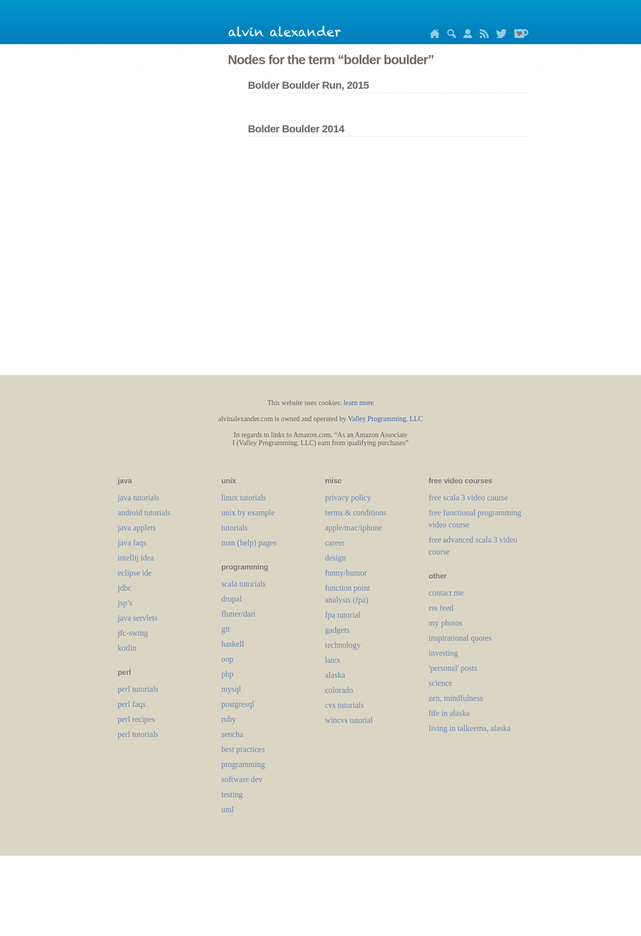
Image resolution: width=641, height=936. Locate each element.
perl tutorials (138, 689)
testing (232, 794)
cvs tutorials (344, 705)
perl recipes (136, 719)
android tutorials (144, 512)
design (335, 557)
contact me (446, 593)
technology (343, 645)
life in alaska (449, 713)
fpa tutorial (343, 615)
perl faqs (132, 704)
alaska (335, 675)
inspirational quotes (460, 638)
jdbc (125, 588)
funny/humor (346, 573)
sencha (232, 734)
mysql (231, 689)
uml (227, 809)
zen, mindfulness (456, 698)
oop (227, 659)
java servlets (138, 618)
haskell (232, 644)
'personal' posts (453, 668)
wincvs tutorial (349, 720)
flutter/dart (238, 614)
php (227, 674)
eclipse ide (135, 573)
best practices (243, 749)
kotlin (127, 648)
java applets (137, 527)
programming (243, 764)
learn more (359, 403)
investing (443, 653)
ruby (228, 719)
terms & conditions (356, 512)
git (225, 629)
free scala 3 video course (468, 497)
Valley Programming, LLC (385, 419)
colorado (339, 690)
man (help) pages (248, 542)
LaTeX (333, 660)
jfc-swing (133, 633)
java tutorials (138, 497)
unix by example (248, 512)
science (440, 683)
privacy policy (348, 497)
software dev (241, 779)
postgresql (237, 704)
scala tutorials (243, 584)
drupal (231, 599)
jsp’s (125, 603)
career (335, 542)
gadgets (337, 630)
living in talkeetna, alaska (470, 728)
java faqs (132, 542)
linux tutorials (243, 497)
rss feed (441, 608)
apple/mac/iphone (353, 527)
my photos (445, 623)
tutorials (234, 527)
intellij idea (136, 557)
